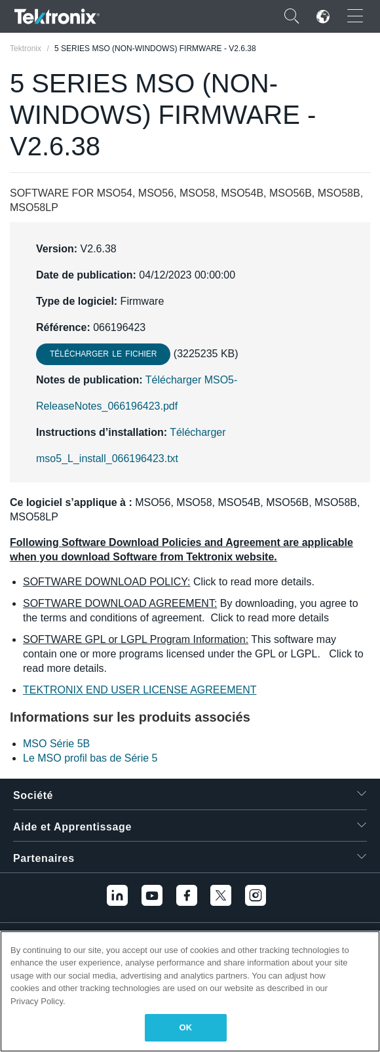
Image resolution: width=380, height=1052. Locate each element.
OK (186, 1027)
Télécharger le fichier (103, 354)
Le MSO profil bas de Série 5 (90, 758)
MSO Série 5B (56, 743)
